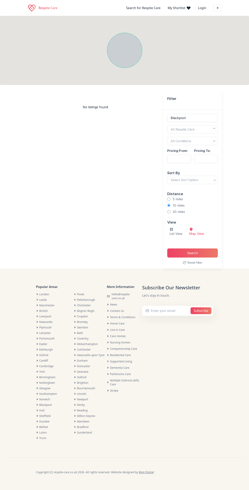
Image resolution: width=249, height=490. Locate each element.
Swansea (81, 371)
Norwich (43, 399)
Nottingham (45, 383)
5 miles (178, 199)
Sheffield (43, 416)
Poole (79, 294)
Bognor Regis (84, 311)
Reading (81, 410)
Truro (41, 438)
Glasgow (43, 388)
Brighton (81, 383)
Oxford (42, 355)
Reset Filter (192, 262)
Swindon (81, 327)
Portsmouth (45, 338)
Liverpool (43, 316)
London (42, 294)
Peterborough (84, 300)
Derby (79, 405)
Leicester (43, 333)
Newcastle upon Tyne (89, 355)
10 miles (179, 205)
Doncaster (82, 366)
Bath (78, 333)
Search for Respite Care (143, 8)
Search (192, 253)
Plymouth (44, 327)
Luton (41, 432)
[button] (233, 50)
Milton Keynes (84, 416)
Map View (196, 231)
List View (175, 231)
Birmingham (45, 377)
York (40, 371)
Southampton (46, 394)
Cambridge (45, 366)
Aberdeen (82, 421)
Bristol (42, 311)
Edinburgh (44, 349)
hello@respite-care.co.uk (121, 296)
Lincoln (80, 394)
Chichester (82, 305)
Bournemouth (84, 388)
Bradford (81, 427)
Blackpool (44, 405)
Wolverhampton (86, 344)
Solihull (80, 377)
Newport (81, 399)
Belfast (42, 427)
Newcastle (44, 322)
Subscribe (201, 310)
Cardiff (42, 360)
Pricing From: (177, 151)
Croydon (81, 316)
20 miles (179, 212)
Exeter (42, 344)
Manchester (45, 305)
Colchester (82, 349)
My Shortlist (179, 8)
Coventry (81, 338)
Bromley (81, 322)
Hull (40, 410)
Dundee (43, 421)
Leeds (41, 300)
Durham (81, 360)
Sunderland (83, 432)
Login (202, 8)
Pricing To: (202, 151)
